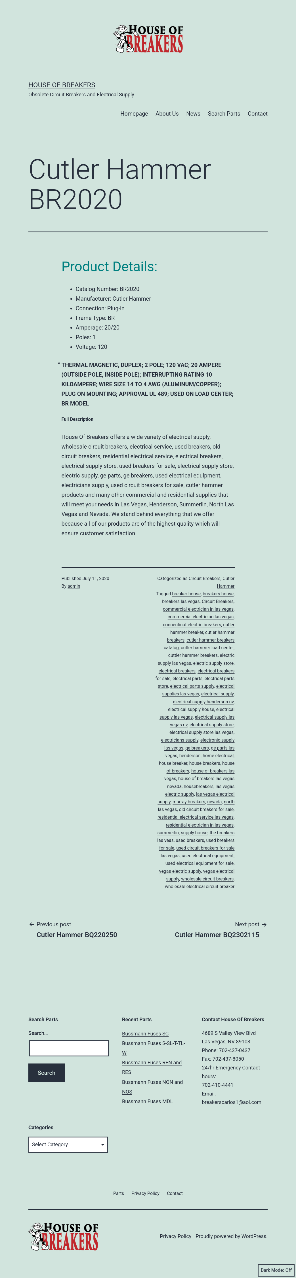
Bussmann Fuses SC (145, 1034)
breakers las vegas (181, 601)
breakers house (218, 593)
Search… (38, 1033)
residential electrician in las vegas (200, 825)
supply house (194, 832)
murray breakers (189, 801)
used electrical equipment (208, 855)
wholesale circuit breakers (207, 879)
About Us (167, 113)
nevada (214, 801)
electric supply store (213, 663)
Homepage (134, 113)
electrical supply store (212, 724)
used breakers (190, 840)
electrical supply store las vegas (201, 732)
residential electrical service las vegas (196, 817)
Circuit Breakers (205, 578)
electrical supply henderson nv (203, 701)
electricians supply (179, 740)
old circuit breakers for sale (206, 809)
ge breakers (197, 748)
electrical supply (217, 694)
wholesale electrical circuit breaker (200, 886)
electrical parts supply (192, 686)
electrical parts (188, 678)
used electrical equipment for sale (199, 863)
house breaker (173, 763)
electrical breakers (177, 671)
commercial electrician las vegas (201, 616)
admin (74, 586)
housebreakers (198, 786)
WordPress (254, 1236)
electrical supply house (191, 709)
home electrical (218, 755)
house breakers (204, 763)
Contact (258, 113)
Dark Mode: (276, 1270)
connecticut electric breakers (192, 624)
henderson (190, 755)
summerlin (168, 832)
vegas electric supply (180, 871)
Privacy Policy (175, 1236)
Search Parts (224, 113)
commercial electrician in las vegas (198, 609)
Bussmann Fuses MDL (147, 1101)
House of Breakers (61, 85)
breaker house (186, 593)
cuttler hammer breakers (193, 655)
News (193, 113)
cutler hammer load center (207, 647)
